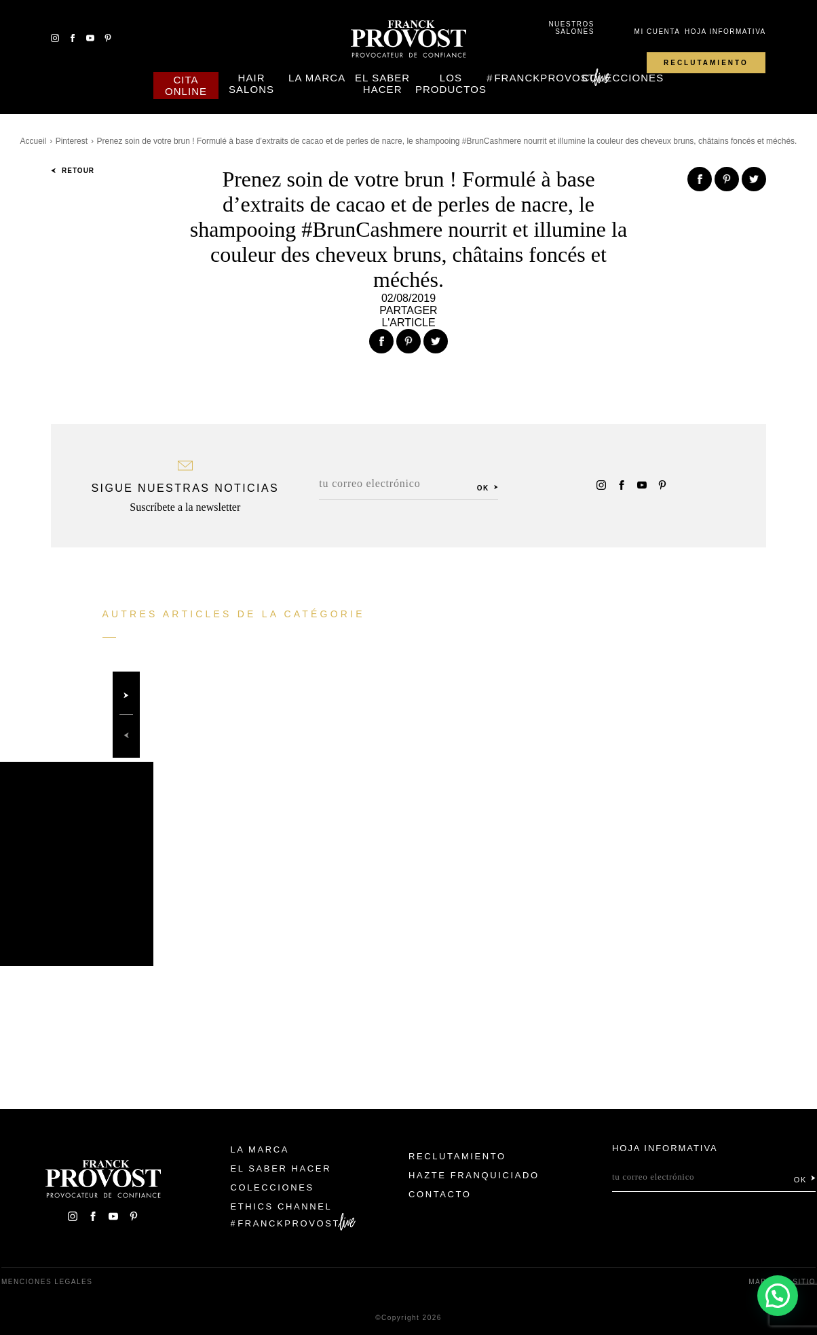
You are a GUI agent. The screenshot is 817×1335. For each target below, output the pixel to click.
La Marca (316, 77)
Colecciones (623, 77)
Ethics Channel (281, 1206)
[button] (777, 1294)
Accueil (33, 141)
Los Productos (451, 83)
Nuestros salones (571, 27)
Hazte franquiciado (473, 1175)
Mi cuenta (657, 31)
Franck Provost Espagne (408, 39)
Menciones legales (46, 1281)
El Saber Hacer (382, 83)
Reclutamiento (706, 62)
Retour (72, 170)
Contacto (440, 1194)
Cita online (186, 85)
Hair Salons (251, 83)
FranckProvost (544, 77)
